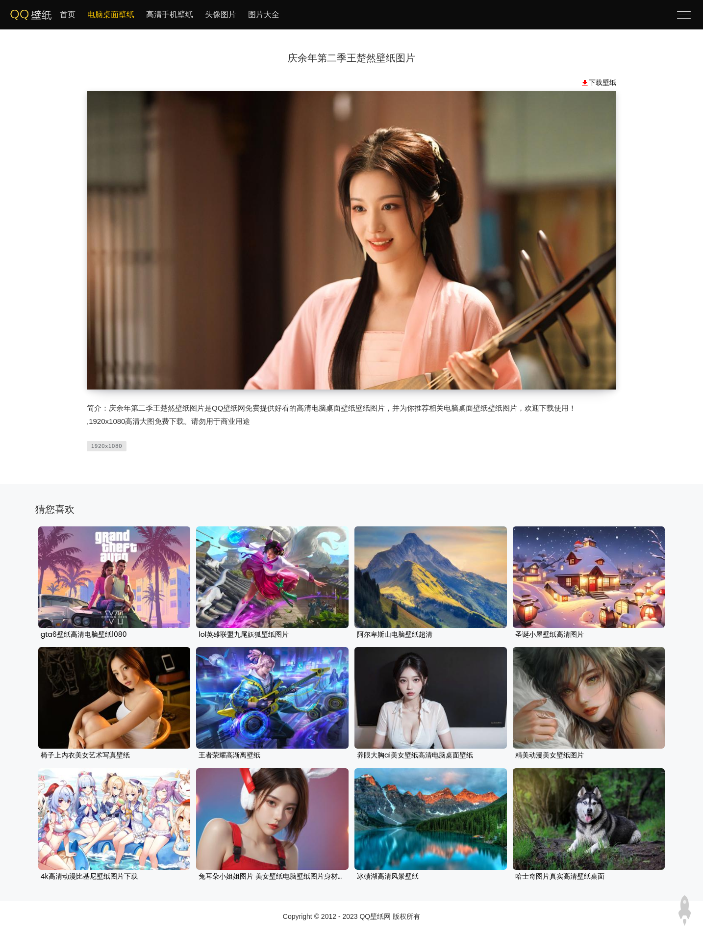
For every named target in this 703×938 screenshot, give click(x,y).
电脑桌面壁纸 (110, 14)
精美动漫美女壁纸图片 (549, 755)
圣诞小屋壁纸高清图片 (549, 634)
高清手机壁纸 (169, 14)
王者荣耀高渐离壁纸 (229, 755)
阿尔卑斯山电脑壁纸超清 (394, 634)
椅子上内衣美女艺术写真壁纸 (85, 755)
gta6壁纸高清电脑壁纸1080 (84, 634)
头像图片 (220, 14)
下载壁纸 (602, 82)
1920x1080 (106, 446)
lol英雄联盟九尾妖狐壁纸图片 (244, 634)
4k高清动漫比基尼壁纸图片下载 (89, 876)
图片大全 (263, 14)
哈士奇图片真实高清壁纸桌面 (559, 876)
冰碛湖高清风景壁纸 (388, 876)
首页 (67, 14)
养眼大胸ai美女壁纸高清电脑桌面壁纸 (415, 755)
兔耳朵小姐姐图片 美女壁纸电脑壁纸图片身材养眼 (272, 876)
